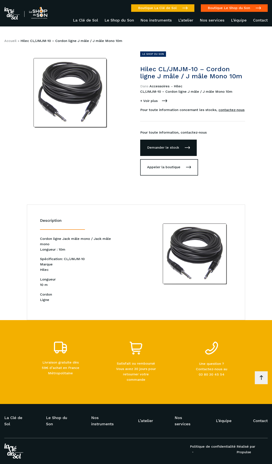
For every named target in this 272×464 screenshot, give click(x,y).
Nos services (212, 20)
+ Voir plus (149, 101)
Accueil (10, 41)
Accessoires (160, 86)
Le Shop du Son (119, 20)
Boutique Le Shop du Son (229, 8)
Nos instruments (156, 20)
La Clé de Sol (85, 20)
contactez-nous (231, 110)
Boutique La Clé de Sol (157, 8)
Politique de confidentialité (213, 446)
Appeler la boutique (163, 167)
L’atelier (185, 20)
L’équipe (239, 20)
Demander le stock (163, 147)
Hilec (178, 86)
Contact (260, 20)
